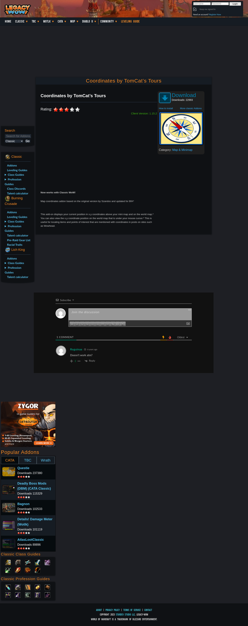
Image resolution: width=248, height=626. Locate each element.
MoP (72, 21)
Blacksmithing (18, 587)
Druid (18, 562)
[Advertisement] (17, 343)
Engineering (37, 587)
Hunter (37, 569)
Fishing (47, 594)
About (99, 609)
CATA (9, 460)
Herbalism (8, 594)
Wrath (45, 460)
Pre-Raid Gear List (18, 240)
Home (8, 21)
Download (184, 95)
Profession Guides (13, 182)
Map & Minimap (182, 149)
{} (117, 323)
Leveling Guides (17, 170)
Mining (18, 594)
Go (27, 141)
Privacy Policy (112, 609)
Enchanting (28, 587)
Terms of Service (132, 609)
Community (107, 21)
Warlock (47, 562)
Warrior (37, 562)
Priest (28, 562)
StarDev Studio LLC (125, 614)
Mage (18, 569)
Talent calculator (17, 193)
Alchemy (8, 587)
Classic (20, 21)
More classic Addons (191, 108)
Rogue (8, 569)
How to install (166, 108)
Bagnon (23, 504)
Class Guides (16, 174)
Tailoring (37, 594)
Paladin (8, 562)
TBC (34, 21)
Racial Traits (15, 244)
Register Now (215, 14)
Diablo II (87, 21)
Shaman (28, 569)
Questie (23, 468)
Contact (148, 609)
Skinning (28, 594)
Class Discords (16, 188)
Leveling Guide (130, 21)
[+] (123, 323)
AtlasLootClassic (30, 539)
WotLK (47, 21)
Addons (12, 165)
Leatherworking (47, 587)
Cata (60, 21)
